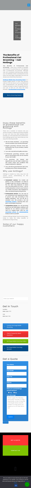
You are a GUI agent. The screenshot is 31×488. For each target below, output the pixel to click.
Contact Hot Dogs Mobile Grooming (12, 326)
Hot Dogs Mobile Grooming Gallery (15, 341)
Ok (16, 485)
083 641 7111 (6, 316)
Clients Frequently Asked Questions (12, 334)
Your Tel (9, 376)
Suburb (9, 382)
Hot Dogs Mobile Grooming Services (13, 348)
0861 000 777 (7, 311)
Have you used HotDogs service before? (14, 389)
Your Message (17, 406)
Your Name (10, 364)
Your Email (10, 370)
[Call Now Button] (27, 484)
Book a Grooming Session (13, 95)
